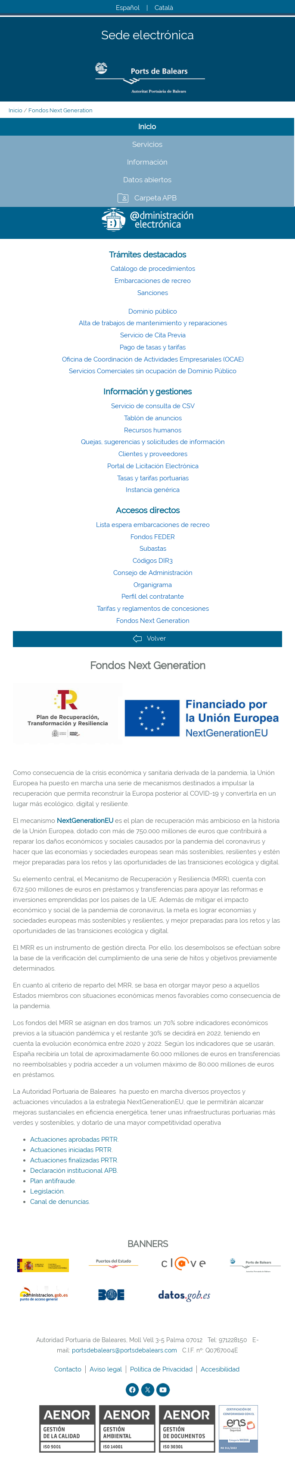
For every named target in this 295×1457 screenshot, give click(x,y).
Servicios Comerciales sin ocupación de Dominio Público (152, 371)
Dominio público (152, 311)
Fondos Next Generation (60, 110)
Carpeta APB (155, 198)
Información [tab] (147, 162)
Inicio (15, 110)
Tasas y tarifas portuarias (153, 478)
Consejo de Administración (153, 573)
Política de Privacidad (162, 1369)
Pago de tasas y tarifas (153, 347)
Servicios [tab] (147, 144)
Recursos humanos (152, 430)
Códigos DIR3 (153, 561)
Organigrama (153, 585)
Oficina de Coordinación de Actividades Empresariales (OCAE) (153, 359)
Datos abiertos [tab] (147, 179)
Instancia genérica (153, 490)
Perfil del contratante (152, 596)
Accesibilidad (221, 1369)
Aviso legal (107, 1369)
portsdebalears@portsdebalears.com (124, 1350)
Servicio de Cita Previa (153, 335)
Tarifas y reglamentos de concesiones (153, 609)
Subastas (153, 548)
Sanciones (152, 293)
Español (128, 8)
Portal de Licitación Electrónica (153, 466)
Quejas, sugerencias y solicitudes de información (153, 442)
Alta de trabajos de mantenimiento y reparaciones (153, 323)
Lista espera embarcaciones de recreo (153, 525)
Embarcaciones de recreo (153, 281)
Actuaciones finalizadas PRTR (73, 1160)
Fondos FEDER (152, 537)
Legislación (47, 1191)
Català (164, 8)
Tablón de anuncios (153, 418)
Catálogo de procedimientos (153, 269)
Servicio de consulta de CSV (153, 406)
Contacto (68, 1369)
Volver (149, 639)
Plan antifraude (52, 1181)
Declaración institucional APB (73, 1170)
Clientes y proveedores (152, 454)
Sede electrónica (147, 35)
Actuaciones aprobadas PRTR (74, 1139)
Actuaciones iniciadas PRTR (71, 1150)
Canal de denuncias (59, 1202)
